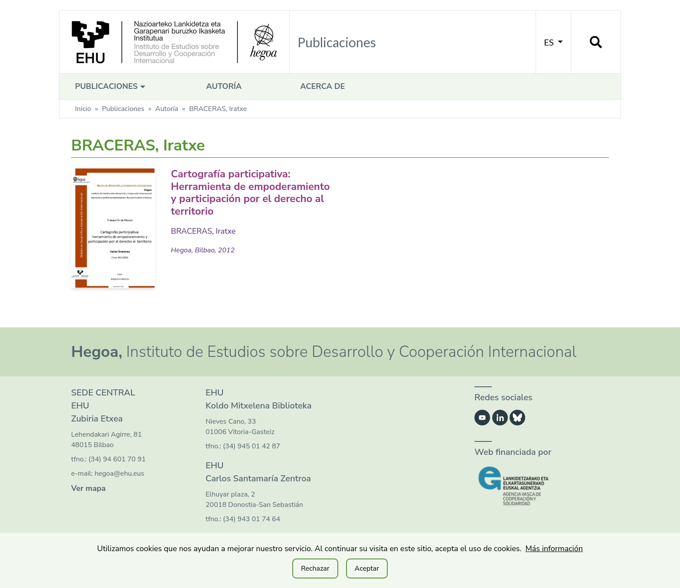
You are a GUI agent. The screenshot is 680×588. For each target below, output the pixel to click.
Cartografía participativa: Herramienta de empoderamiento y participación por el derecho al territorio (251, 192)
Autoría (224, 86)
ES (553, 42)
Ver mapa (88, 488)
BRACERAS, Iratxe (203, 231)
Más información (554, 548)
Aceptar (367, 568)
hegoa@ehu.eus (119, 473)
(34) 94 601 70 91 (117, 459)
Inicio (83, 109)
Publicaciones (111, 86)
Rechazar (315, 568)
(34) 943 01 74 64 (251, 519)
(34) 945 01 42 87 (251, 446)
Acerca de (322, 86)
